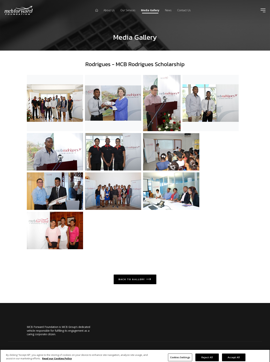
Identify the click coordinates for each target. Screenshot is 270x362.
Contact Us (184, 10)
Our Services (127, 10)
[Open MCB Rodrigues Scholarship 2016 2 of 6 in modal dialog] (162, 103)
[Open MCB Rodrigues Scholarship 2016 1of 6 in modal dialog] (55, 103)
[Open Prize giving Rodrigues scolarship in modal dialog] (55, 191)
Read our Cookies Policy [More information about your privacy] (57, 360)
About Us (109, 10)
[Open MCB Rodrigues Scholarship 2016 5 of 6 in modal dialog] (55, 152)
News (168, 10)
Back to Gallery (135, 279)
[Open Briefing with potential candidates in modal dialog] (171, 152)
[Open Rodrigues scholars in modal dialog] (113, 191)
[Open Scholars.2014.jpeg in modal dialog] (55, 230)
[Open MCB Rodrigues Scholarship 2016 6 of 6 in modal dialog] (113, 152)
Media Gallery (150, 10)
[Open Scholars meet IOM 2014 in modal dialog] (171, 191)
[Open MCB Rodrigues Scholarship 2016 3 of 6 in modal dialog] (113, 103)
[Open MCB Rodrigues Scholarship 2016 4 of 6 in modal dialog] (210, 103)
